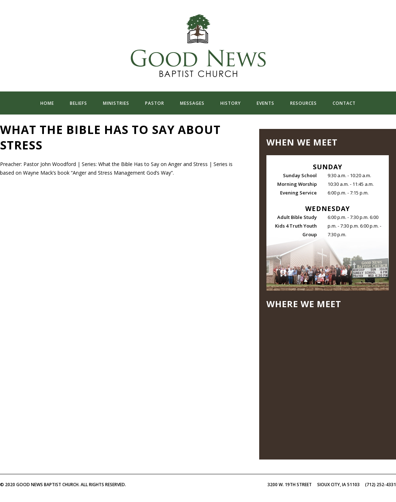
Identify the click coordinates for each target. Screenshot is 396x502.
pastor (154, 103)
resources (303, 103)
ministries (116, 103)
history (230, 103)
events (265, 103)
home (47, 103)
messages (192, 103)
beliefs (78, 103)
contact (344, 103)
